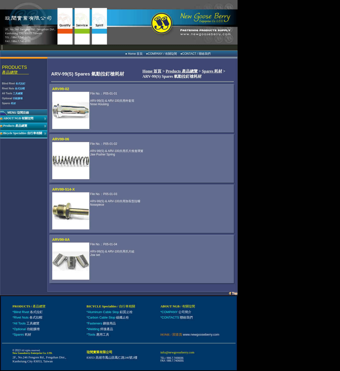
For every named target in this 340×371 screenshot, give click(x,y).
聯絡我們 (177, 317)
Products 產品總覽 (15, 125)
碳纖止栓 (108, 317)
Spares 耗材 (212, 71)
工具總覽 (27, 323)
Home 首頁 (152, 71)
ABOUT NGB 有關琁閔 (18, 118)
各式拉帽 (28, 317)
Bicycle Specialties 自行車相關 (22, 133)
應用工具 (98, 334)
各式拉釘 (28, 312)
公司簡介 (176, 312)
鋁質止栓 (110, 312)
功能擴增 (27, 329)
